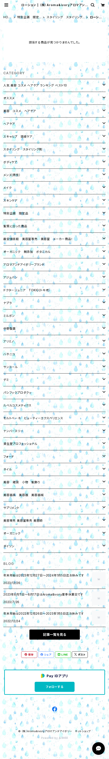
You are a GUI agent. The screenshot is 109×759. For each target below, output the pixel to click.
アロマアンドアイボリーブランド (24, 264)
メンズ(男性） (12, 175)
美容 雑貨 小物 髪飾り (21, 482)
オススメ (9, 98)
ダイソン (8, 546)
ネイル (7, 469)
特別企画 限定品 (28, 17)
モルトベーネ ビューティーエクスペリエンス (33, 418)
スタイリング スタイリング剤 (64, 17)
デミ (6, 379)
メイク (7, 187)
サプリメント (11, 507)
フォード (8, 456)
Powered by (54, 737)
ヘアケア (9, 123)
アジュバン (10, 277)
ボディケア (10, 162)
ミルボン (9, 315)
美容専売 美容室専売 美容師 (23, 520)
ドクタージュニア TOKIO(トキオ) (26, 290)
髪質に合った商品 (15, 226)
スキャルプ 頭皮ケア (18, 136)
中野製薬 (9, 328)
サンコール (10, 367)
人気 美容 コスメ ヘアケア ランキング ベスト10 (35, 85)
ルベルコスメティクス (17, 405)
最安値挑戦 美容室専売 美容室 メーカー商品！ (38, 239)
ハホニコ (9, 354)
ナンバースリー (13, 431)
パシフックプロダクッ (17, 392)
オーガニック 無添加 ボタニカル (27, 251)
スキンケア (10, 200)
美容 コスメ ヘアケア (19, 111)
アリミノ (8, 341)
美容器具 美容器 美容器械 (23, 495)
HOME (7, 17)
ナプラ (7, 303)
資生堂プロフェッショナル (20, 443)
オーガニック (12, 533)
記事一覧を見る (54, 634)
